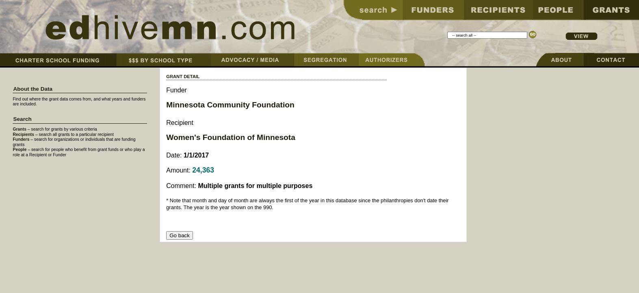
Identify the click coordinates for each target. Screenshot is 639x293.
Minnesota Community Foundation (230, 105)
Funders (21, 139)
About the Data (32, 89)
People (19, 149)
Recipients (23, 134)
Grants (19, 129)
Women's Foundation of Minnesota (230, 137)
